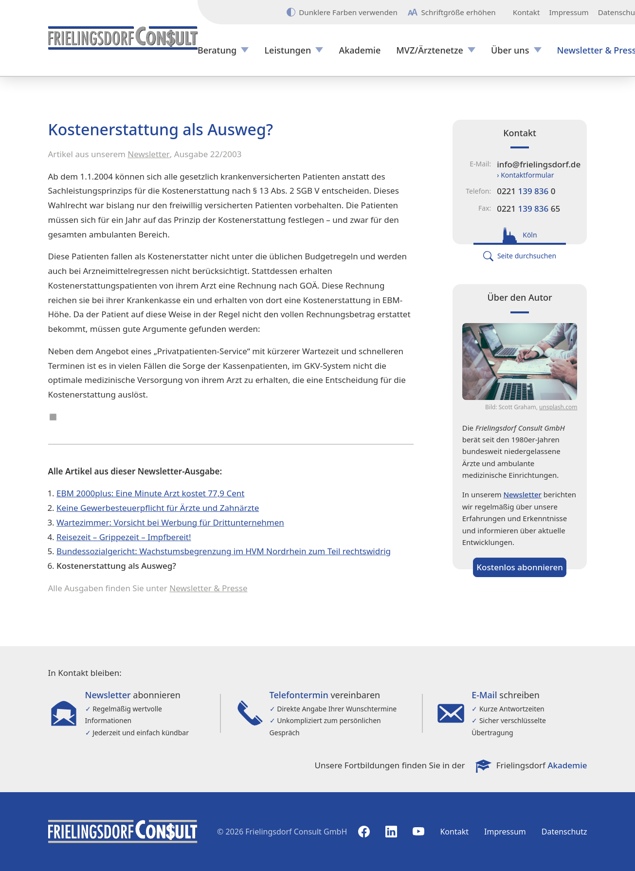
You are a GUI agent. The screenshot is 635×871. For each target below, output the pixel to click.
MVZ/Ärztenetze (429, 50)
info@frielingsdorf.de (539, 164)
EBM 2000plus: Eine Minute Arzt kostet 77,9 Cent (150, 493)
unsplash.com (558, 407)
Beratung (217, 50)
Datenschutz (564, 831)
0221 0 (526, 191)
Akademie (360, 50)
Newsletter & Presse (208, 588)
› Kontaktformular (525, 175)
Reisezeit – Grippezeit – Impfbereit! (123, 537)
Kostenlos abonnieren (519, 567)
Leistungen (287, 50)
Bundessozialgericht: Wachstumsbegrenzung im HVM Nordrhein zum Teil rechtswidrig (223, 551)
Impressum (568, 12)
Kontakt (526, 12)
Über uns (510, 50)
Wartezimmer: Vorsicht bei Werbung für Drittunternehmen (170, 522)
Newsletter (148, 154)
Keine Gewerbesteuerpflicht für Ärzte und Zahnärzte (157, 507)
